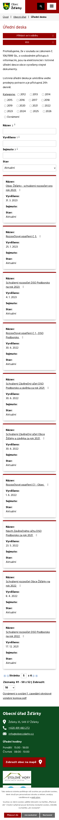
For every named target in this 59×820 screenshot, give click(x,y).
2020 (22, 106)
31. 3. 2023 (11, 200)
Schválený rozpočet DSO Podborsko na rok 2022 (28, 634)
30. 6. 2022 (12, 348)
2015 (9, 100)
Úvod (5, 17)
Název (8, 125)
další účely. (35, 797)
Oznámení (13, 117)
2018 (47, 100)
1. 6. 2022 (11, 495)
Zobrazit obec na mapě (21, 762)
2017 (34, 100)
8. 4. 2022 (11, 596)
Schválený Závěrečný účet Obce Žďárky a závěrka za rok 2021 (25, 436)
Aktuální (11, 217)
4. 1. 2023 (11, 297)
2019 (9, 106)
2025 (36, 111)
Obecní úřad (19, 17)
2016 (22, 100)
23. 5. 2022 (12, 546)
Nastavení (47, 815)
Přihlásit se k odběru (36, 36)
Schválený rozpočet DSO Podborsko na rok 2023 (28, 285)
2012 (23, 94)
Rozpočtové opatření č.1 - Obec (28, 485)
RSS (40, 42)
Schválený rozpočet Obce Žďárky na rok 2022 (28, 584)
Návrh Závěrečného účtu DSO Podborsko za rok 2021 (24, 533)
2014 (48, 94)
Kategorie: (9, 94)
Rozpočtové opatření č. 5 (24, 236)
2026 (48, 111)
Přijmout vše (12, 815)
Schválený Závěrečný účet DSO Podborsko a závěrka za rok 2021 (28, 386)
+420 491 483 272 (19, 728)
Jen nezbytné (30, 815)
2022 (48, 106)
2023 (10, 111)
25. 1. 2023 (12, 247)
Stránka (14, 675)
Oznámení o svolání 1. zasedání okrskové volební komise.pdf (27, 696)
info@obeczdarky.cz (21, 734)
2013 (35, 94)
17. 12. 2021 (12, 647)
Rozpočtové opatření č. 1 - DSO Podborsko (24, 335)
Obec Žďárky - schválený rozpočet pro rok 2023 (29, 188)
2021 (35, 106)
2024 (23, 111)
